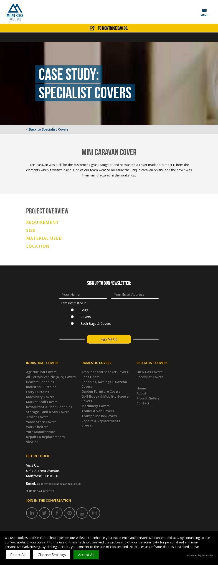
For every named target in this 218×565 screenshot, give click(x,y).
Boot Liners (90, 377)
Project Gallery (148, 398)
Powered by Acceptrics (200, 555)
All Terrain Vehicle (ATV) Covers (51, 377)
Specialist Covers (150, 377)
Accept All (86, 554)
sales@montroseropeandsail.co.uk (59, 483)
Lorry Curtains (37, 392)
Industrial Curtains (41, 387)
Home (141, 388)
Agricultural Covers (41, 372)
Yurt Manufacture (40, 432)
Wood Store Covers (41, 422)
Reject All (17, 554)
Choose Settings (52, 554)
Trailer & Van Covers (97, 411)
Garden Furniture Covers (100, 391)
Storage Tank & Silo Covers (47, 412)
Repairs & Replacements (45, 437)
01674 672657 (43, 491)
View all (32, 442)
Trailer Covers (37, 417)
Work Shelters (37, 427)
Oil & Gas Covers (149, 372)
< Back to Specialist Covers (47, 129)
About (141, 393)
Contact (143, 403)
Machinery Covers (40, 397)
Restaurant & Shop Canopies (49, 407)
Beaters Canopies (40, 382)
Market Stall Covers (41, 402)
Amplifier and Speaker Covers (104, 372)
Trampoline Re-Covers (99, 416)
